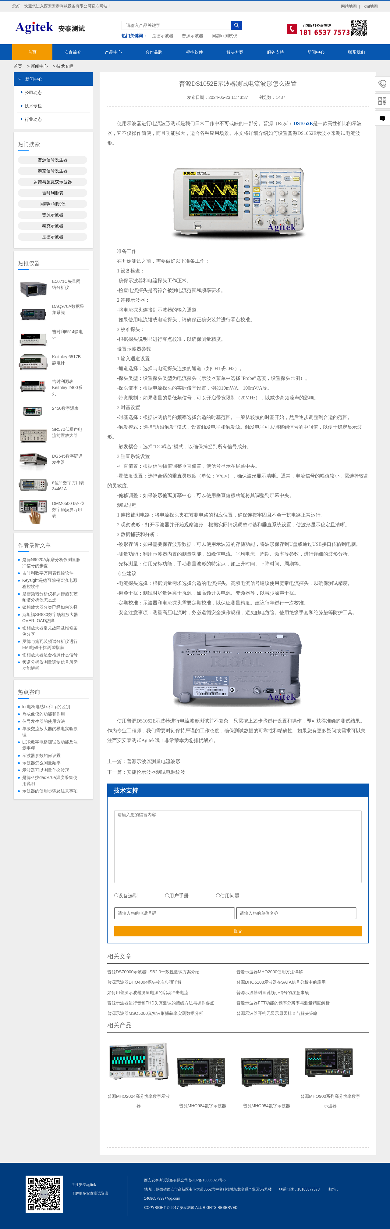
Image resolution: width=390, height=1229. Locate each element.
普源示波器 (192, 35)
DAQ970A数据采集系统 (68, 309)
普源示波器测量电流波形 (153, 761)
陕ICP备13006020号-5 (207, 1180)
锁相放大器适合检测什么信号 (50, 654)
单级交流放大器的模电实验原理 (50, 731)
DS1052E (303, 123)
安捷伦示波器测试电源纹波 (156, 772)
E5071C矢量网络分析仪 (66, 284)
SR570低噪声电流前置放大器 (67, 432)
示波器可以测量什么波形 (45, 770)
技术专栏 (64, 66)
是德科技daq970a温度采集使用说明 (49, 780)
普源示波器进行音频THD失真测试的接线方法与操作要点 (160, 1002)
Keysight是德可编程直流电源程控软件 (49, 583)
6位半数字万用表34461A (68, 485)
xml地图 (371, 6)
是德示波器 (162, 35)
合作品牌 (153, 52)
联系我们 (356, 52)
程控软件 (194, 52)
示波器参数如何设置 (41, 755)
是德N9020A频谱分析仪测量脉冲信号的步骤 (51, 562)
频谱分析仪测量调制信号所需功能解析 (50, 665)
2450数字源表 (65, 408)
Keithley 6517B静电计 (66, 359)
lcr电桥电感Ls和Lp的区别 (46, 706)
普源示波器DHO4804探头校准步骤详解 (144, 982)
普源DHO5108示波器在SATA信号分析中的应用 (281, 982)
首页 (32, 52)
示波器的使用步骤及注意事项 (50, 790)
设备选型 (126, 895)
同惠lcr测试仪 (225, 35)
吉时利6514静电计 (67, 334)
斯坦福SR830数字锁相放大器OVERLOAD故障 (50, 617)
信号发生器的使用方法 (43, 721)
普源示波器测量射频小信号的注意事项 (272, 992)
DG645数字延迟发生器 (67, 459)
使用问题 (227, 895)
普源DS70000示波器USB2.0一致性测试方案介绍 (153, 971)
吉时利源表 (52, 192)
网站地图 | (350, 6)
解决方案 (234, 52)
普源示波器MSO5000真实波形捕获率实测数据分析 (155, 1013)
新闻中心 (315, 52)
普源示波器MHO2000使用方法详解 (269, 971)
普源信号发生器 (53, 159)
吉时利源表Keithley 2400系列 (67, 387)
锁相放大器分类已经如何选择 (50, 607)
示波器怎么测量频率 (41, 762)
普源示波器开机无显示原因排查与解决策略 (276, 1013)
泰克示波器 (52, 225)
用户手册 (177, 895)
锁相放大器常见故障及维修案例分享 (50, 630)
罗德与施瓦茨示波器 (53, 181)
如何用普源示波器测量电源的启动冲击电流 (147, 992)
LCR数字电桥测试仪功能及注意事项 (50, 745)
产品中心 (113, 52)
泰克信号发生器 (53, 170)
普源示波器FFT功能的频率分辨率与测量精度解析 (283, 1002)
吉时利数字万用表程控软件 (47, 573)
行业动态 (33, 119)
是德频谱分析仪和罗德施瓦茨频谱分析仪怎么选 (50, 596)
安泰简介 (72, 52)
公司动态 (33, 92)
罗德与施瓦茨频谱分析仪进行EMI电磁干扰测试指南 (50, 644)
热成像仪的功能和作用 (43, 714)
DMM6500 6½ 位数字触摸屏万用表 (68, 509)
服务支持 (275, 52)
